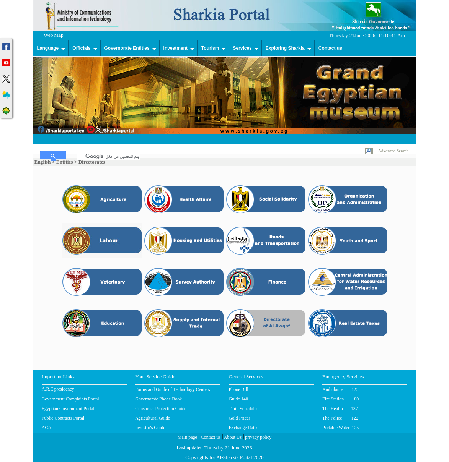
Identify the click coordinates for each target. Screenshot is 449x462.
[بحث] (108, 156)
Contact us (330, 48)
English (42, 162)
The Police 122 (340, 418)
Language (48, 48)
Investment (175, 48)
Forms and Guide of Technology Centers (172, 389)
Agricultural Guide (152, 418)
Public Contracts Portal (63, 418)
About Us (232, 438)
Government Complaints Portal (70, 399)
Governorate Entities (127, 48)
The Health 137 (340, 408)
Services (242, 48)
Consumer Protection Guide (160, 408)
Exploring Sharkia (285, 48)
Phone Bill (238, 389)
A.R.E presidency (58, 389)
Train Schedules (243, 408)
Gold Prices (239, 418)
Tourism (210, 48)
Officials (81, 48)
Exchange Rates (243, 427)
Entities (64, 162)
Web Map (54, 35)
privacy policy (257, 438)
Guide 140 (238, 399)
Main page (187, 438)
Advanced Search (393, 151)
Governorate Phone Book (158, 399)
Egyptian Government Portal (68, 408)
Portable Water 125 (340, 427)
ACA (46, 427)
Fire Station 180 (340, 399)
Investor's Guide (150, 427)
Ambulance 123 (340, 389)
